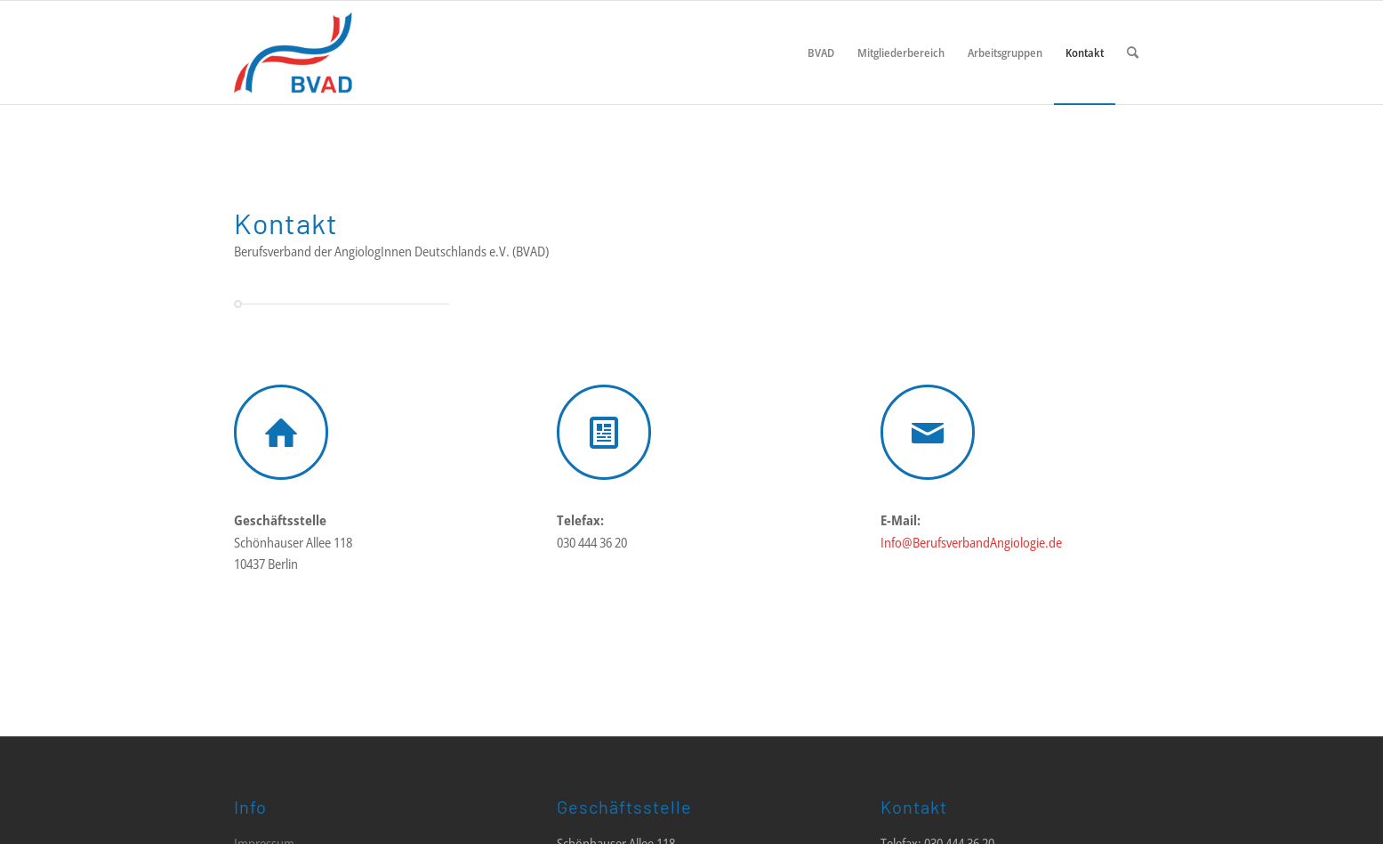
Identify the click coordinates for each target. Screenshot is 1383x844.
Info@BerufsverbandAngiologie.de (971, 542)
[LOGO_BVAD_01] (346, 52)
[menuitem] (821, 52)
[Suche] (1132, 52)
